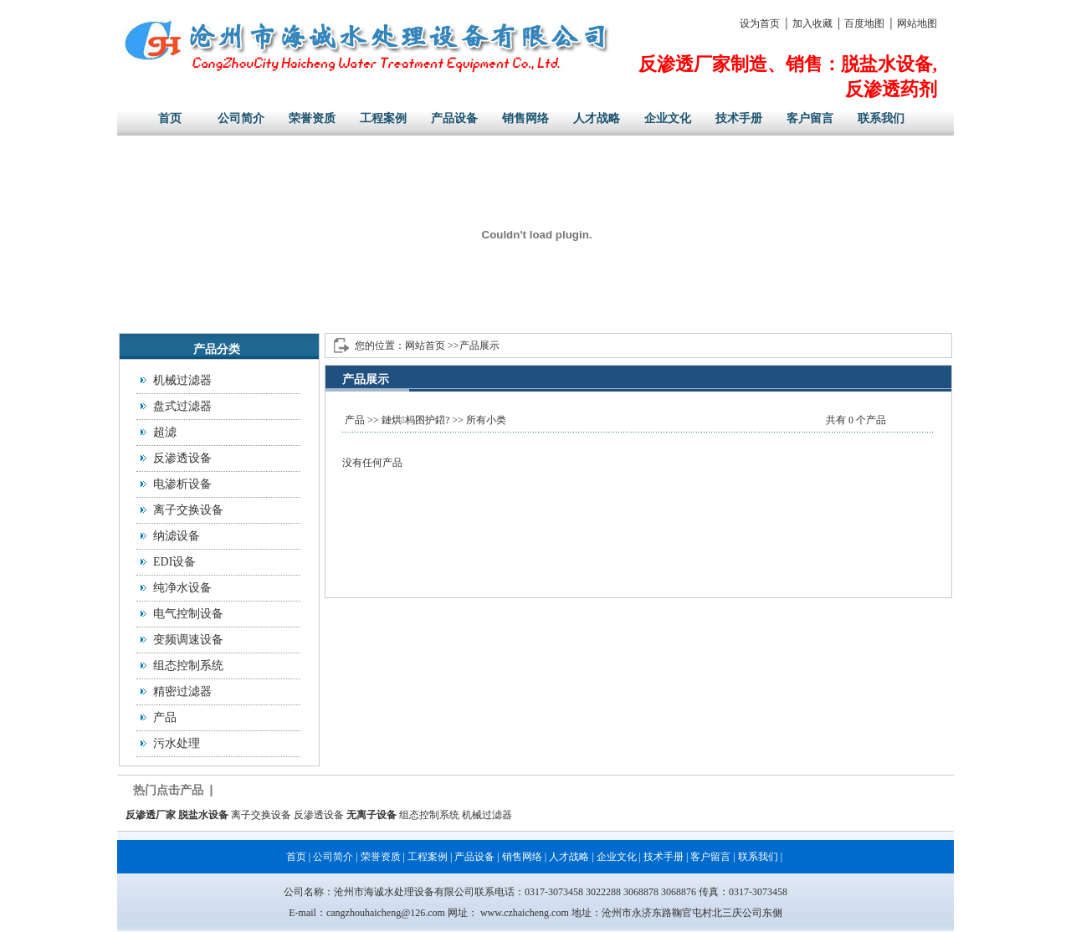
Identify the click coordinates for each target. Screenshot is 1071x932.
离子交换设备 (188, 510)
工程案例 (383, 118)
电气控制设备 (188, 613)
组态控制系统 (188, 665)
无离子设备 (371, 815)
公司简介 (241, 118)
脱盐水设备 (203, 815)
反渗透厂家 (151, 815)
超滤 (165, 432)
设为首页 (760, 23)
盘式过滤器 (182, 406)
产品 (165, 717)
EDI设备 (174, 562)
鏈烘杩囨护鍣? (416, 420)
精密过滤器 (182, 691)
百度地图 (864, 23)
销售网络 (525, 118)
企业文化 (667, 118)
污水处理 (176, 743)
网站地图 (917, 23)
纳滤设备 (176, 536)
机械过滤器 (182, 380)
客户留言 (810, 118)
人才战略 (596, 118)
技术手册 (738, 118)
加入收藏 (812, 23)
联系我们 (881, 118)
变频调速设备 (188, 639)
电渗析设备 (182, 484)
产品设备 (454, 118)
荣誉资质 (312, 118)
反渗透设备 (182, 458)
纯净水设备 (182, 587)
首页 (170, 118)
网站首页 (425, 345)
